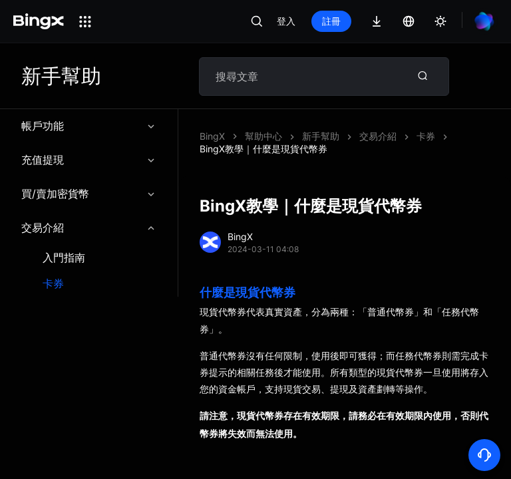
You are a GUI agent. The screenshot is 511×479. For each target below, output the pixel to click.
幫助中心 (263, 136)
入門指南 (64, 257)
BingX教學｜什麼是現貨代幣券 (263, 148)
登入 (286, 21)
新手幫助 (320, 136)
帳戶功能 (88, 125)
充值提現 (88, 159)
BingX (212, 136)
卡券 (53, 283)
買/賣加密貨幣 (88, 193)
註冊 (331, 21)
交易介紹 (88, 227)
